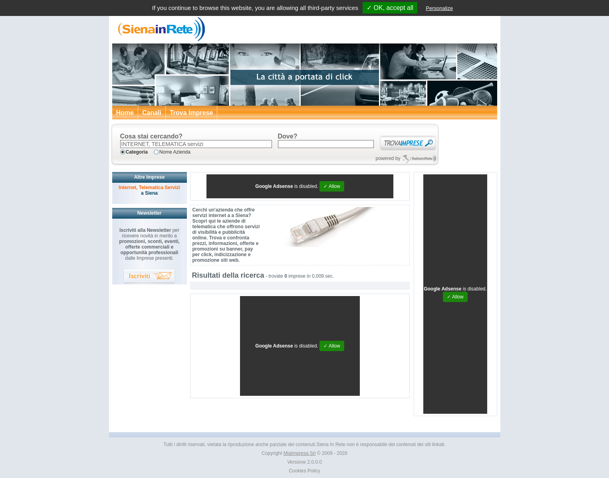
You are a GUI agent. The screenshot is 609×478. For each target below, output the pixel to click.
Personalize (439, 8)
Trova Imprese (191, 112)
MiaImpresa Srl (300, 453)
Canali (151, 112)
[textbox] (196, 144)
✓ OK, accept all (390, 7)
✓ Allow (331, 186)
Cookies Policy (304, 471)
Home (125, 112)
